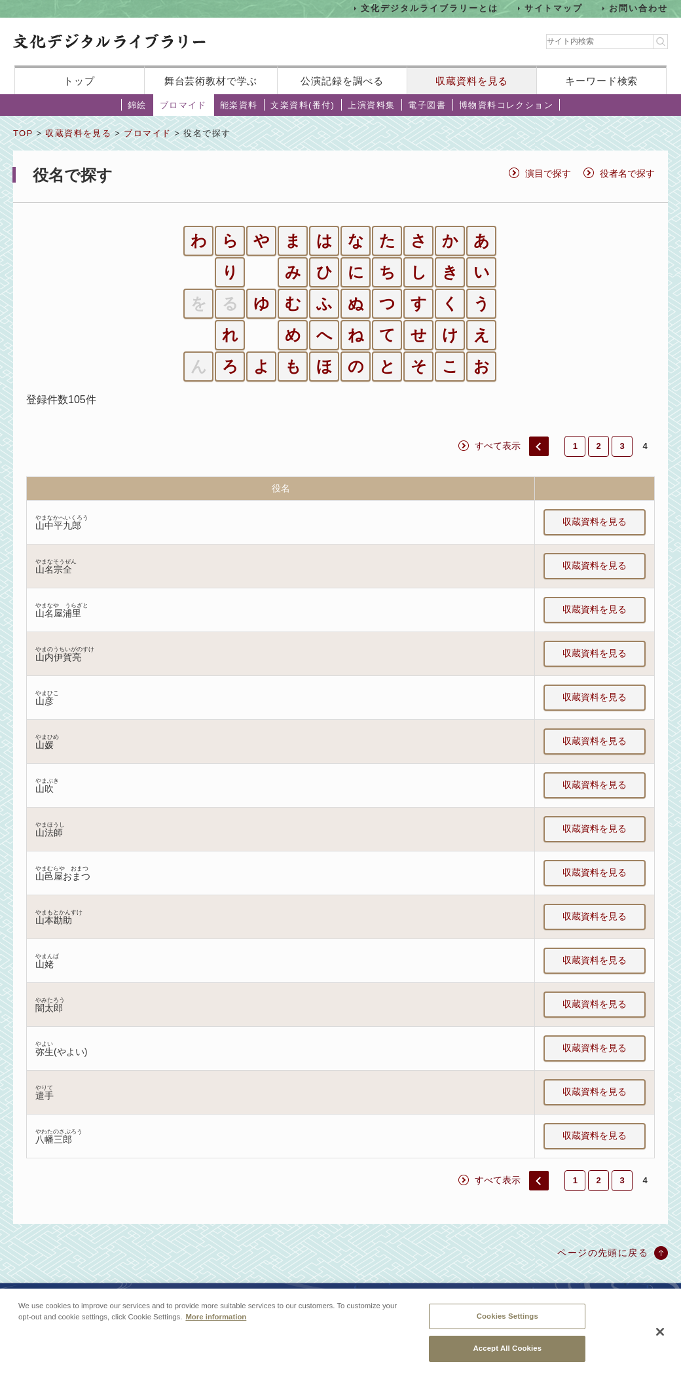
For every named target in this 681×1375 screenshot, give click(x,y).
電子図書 (427, 105)
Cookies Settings (507, 1325)
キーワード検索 (601, 80)
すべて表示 (498, 445)
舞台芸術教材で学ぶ (211, 80)
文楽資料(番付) (302, 105)
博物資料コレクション (506, 105)
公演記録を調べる (342, 80)
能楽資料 (239, 105)
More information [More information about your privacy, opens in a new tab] (215, 1326)
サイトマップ (554, 8)
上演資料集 (371, 105)
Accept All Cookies (507, 1357)
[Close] (660, 1341)
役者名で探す (627, 173)
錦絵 (137, 105)
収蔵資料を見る (471, 80)
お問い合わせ (638, 8)
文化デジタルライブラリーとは (429, 8)
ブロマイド (183, 105)
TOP (23, 133)
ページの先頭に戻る (602, 1252)
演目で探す (548, 173)
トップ (79, 80)
